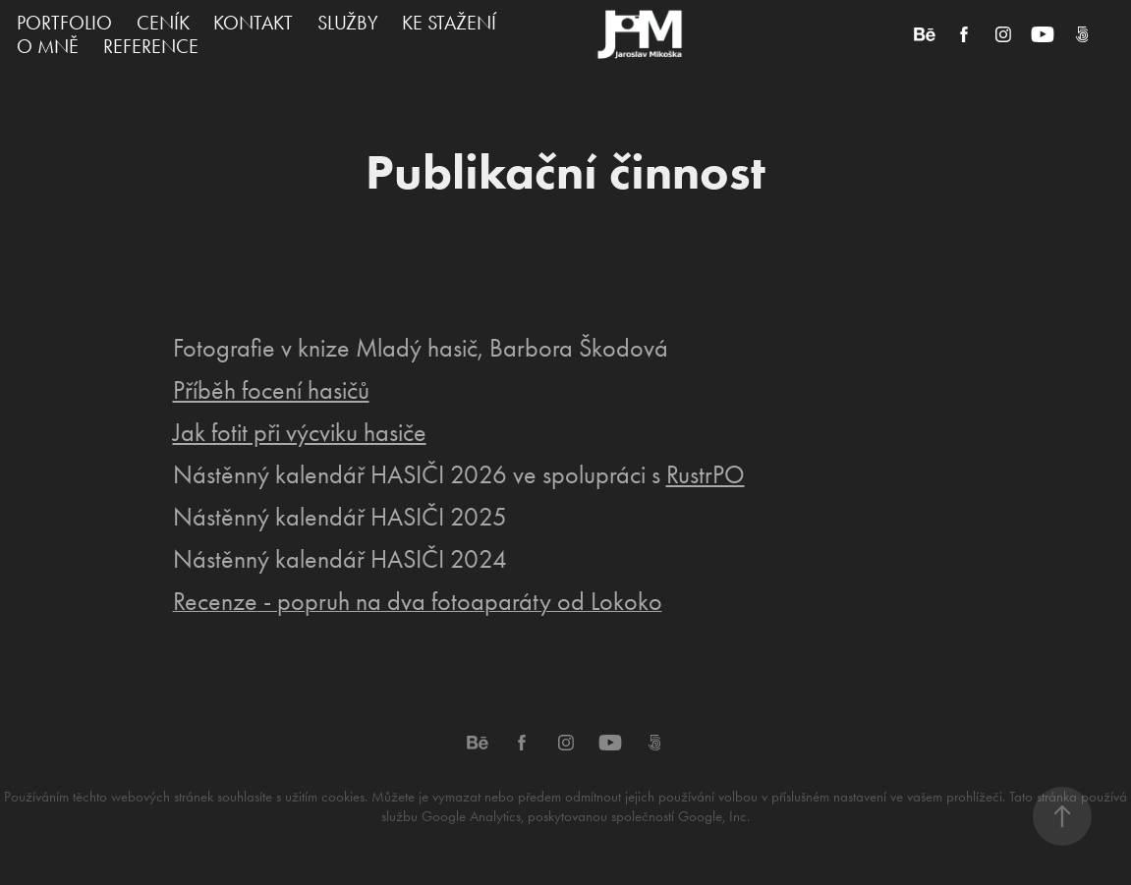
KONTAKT (253, 22)
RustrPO (705, 475)
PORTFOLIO (64, 22)
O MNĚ (48, 46)
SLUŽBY (347, 22)
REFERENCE (150, 46)
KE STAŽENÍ (449, 22)
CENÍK (163, 22)
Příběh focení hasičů (271, 390)
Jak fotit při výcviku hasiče (299, 432)
